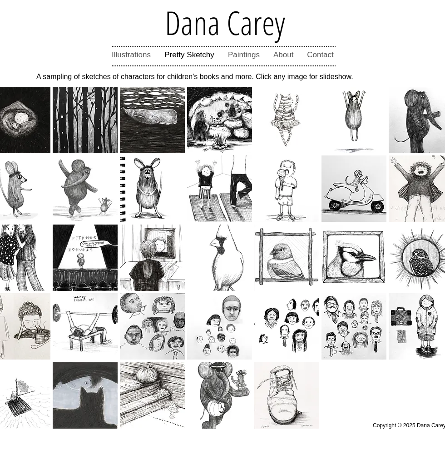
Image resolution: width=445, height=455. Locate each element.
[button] (85, 120)
